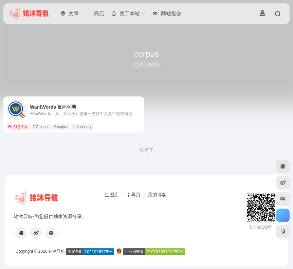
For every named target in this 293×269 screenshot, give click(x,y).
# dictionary (81, 127)
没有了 (147, 150)
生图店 (112, 194)
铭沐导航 (57, 251)
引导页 (133, 194)
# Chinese (41, 127)
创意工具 (18, 127)
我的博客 (157, 194)
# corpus (61, 127)
